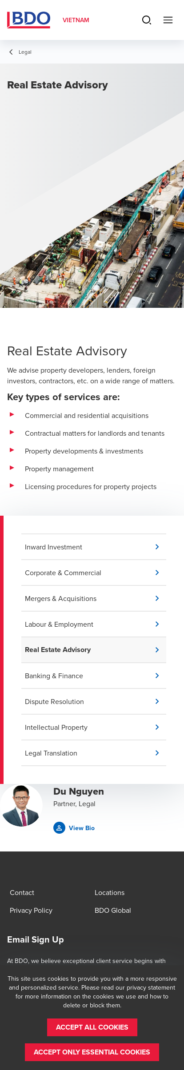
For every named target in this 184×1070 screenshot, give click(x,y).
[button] (95, 546)
